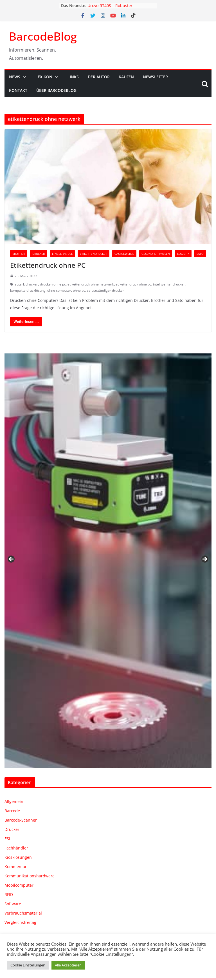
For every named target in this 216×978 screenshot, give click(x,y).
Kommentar (15, 866)
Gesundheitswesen (155, 254)
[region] (108, 560)
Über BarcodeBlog (56, 90)
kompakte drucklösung (28, 290)
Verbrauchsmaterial (23, 913)
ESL (7, 838)
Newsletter (155, 76)
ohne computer (59, 290)
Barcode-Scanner (20, 820)
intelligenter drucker (169, 284)
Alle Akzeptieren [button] (68, 965)
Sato (200, 254)
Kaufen (126, 76)
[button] (23, 77)
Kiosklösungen (18, 857)
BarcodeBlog (43, 36)
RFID (8, 894)
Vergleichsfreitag (20, 922)
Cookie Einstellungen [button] (27, 965)
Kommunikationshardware (29, 876)
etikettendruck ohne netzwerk (91, 284)
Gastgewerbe (124, 254)
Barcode (12, 810)
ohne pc (79, 290)
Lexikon (43, 76)
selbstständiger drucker (105, 290)
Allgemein (13, 801)
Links (73, 76)
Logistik (183, 254)
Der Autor (99, 76)
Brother (18, 254)
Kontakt (18, 90)
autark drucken (26, 284)
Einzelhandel (62, 254)
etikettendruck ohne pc (133, 284)
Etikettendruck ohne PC (48, 265)
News (14, 76)
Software (12, 903)
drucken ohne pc (53, 284)
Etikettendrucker (93, 254)
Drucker (38, 254)
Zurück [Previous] (11, 559)
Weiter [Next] (204, 559)
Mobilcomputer (18, 885)
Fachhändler (16, 848)
